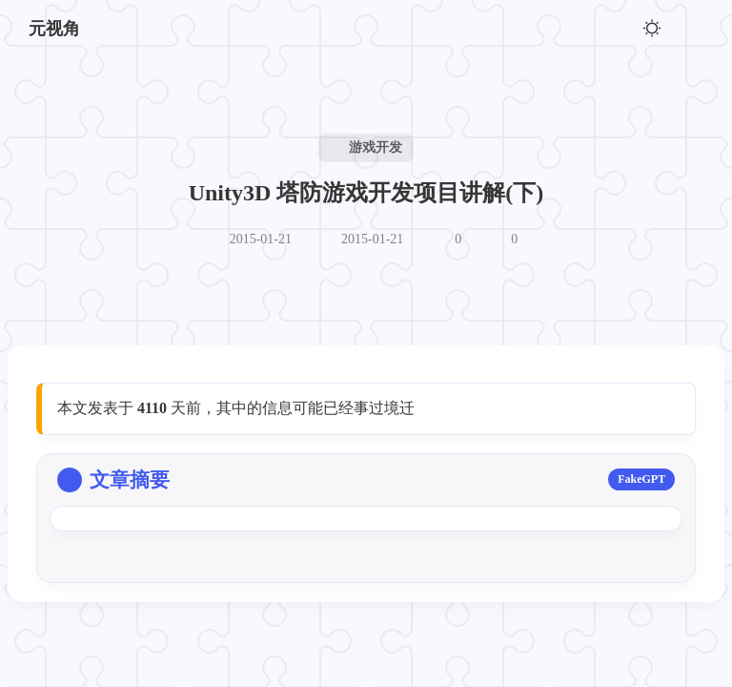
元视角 (54, 28)
